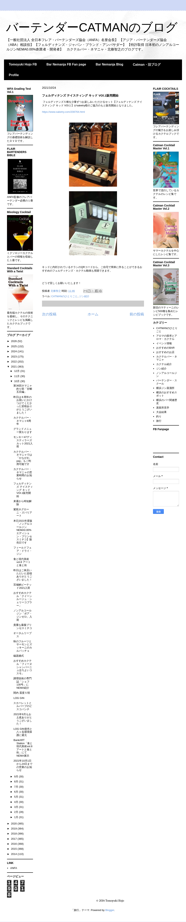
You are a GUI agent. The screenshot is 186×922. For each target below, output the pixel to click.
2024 (14, 351)
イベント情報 (164, 343)
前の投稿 (137, 314)
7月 (16, 786)
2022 (14, 361)
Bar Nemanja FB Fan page (66, 64)
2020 (14, 823)
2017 (14, 838)
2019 (14, 828)
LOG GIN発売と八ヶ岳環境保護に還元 (22, 732)
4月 (16, 801)
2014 (14, 854)
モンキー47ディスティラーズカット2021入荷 (23, 442)
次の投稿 (49, 314)
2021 (14, 366)
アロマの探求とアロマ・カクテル (166, 337)
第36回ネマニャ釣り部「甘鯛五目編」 (22, 388)
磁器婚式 (18, 655)
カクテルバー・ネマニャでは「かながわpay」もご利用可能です (22, 458)
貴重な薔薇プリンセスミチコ (22, 626)
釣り (158, 416)
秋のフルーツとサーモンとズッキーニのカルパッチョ (22, 646)
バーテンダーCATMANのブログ (91, 27)
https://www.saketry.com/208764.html (63, 111)
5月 (16, 796)
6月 (16, 791)
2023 (14, 356)
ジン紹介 (84, 296)
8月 (16, 781)
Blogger (109, 910)
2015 (14, 848)
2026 (14, 341)
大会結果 (161, 412)
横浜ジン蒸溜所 (165, 388)
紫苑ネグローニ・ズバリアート (22, 512)
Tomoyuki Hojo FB (23, 64)
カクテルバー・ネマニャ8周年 (22, 420)
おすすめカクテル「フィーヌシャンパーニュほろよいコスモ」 (22, 667)
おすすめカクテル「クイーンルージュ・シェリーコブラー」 (22, 599)
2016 (14, 843)
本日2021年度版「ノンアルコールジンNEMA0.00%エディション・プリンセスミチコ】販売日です (22, 531)
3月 (16, 806)
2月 (16, 811)
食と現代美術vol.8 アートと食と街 (21, 562)
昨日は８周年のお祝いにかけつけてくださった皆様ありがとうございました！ (22, 405)
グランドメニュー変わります (22, 430)
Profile (14, 75)
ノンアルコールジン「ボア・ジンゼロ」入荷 (22, 615)
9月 (16, 776)
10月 (17, 381)
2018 (14, 833)
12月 (17, 370)
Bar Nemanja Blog (109, 64)
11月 (17, 376)
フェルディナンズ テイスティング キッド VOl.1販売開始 (23, 489)
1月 (16, 817)
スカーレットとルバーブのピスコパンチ (22, 706)
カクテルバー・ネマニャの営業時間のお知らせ (22, 474)
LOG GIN (18, 698)
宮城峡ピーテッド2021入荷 (22, 586)
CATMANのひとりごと (64, 296)
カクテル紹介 (164, 364)
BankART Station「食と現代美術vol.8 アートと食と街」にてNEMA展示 (22, 748)
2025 (14, 346)
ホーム (93, 314)
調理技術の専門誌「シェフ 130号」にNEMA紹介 (22, 683)
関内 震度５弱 (21, 692)
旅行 (158, 420)
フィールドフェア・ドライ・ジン (22, 550)
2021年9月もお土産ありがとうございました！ (22, 719)
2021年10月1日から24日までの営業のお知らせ (22, 765)
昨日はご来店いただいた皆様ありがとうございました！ (22, 575)
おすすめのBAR (165, 347)
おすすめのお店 (165, 352)
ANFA (13, 868)
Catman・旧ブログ (147, 64)
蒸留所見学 (162, 407)
